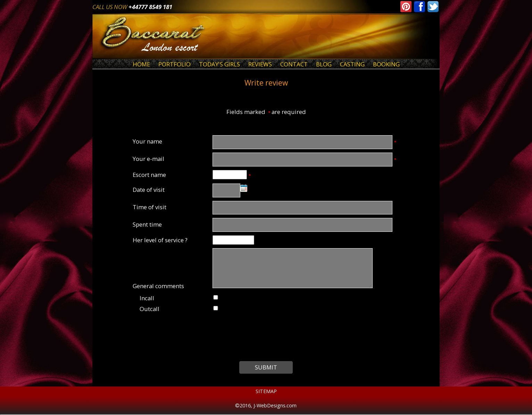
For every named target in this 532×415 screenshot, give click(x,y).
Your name (147, 141)
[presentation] (266, 336)
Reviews (260, 64)
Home (141, 64)
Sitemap (266, 391)
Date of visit (149, 190)
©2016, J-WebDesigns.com (266, 405)
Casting (352, 64)
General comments (158, 286)
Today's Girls (219, 64)
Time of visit (149, 207)
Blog (324, 64)
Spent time (147, 224)
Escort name (149, 175)
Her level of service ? (160, 240)
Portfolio (174, 64)
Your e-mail (148, 159)
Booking (386, 64)
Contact (294, 64)
